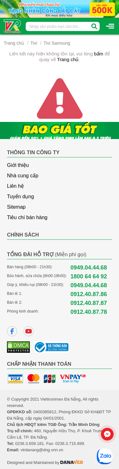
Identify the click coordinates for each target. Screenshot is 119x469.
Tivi (33, 43)
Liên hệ (15, 186)
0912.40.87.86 (88, 294)
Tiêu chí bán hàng (27, 217)
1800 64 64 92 (88, 276)
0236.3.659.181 (29, 443)
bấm (98, 53)
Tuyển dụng (20, 196)
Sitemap (16, 207)
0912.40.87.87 (88, 303)
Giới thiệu (18, 165)
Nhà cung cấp (22, 175)
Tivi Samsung (56, 43)
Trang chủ (14, 43)
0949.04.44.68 (88, 267)
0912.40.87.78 (88, 312)
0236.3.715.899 (69, 443)
